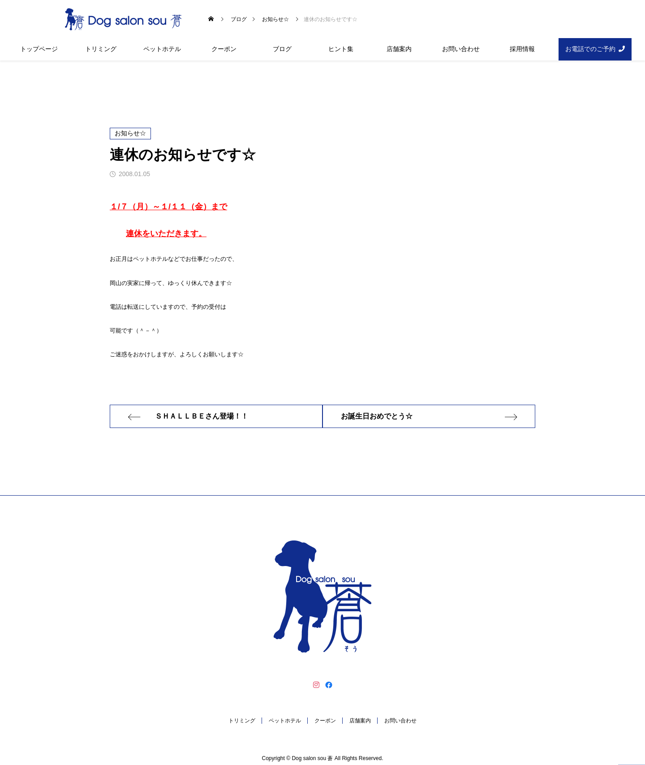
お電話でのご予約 (590, 48)
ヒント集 (340, 48)
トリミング (100, 48)
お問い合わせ (461, 48)
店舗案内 (399, 48)
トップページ (39, 48)
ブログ (282, 48)
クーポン (223, 48)
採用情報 (522, 48)
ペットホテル (162, 48)
